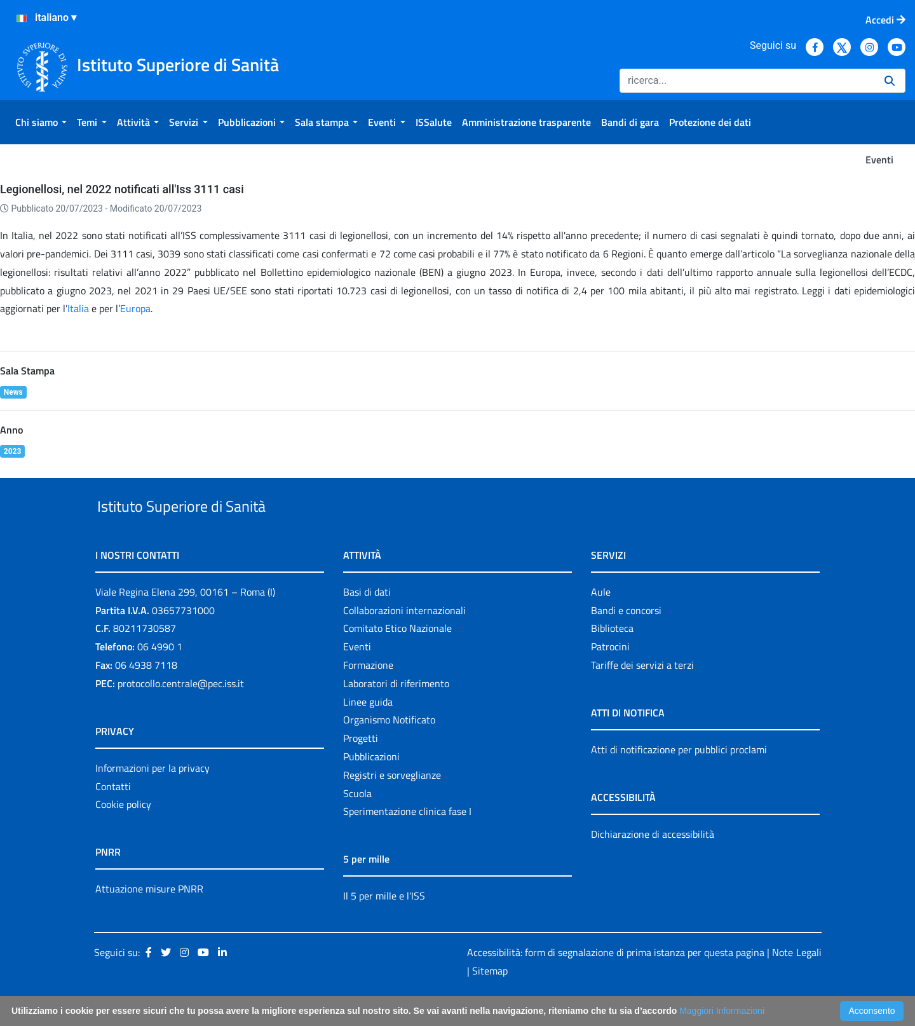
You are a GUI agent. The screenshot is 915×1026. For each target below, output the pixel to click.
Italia (78, 308)
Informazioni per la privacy (152, 797)
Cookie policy (123, 834)
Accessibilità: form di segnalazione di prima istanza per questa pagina (615, 981)
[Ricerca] (747, 81)
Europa (135, 308)
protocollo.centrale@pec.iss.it (181, 712)
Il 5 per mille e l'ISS (384, 925)
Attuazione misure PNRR (149, 918)
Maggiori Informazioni (721, 1011)
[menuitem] (41, 122)
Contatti (113, 815)
